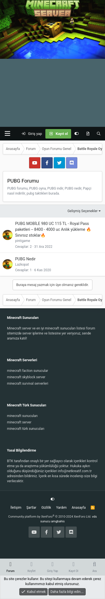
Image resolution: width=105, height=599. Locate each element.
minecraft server (19, 422)
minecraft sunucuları (22, 416)
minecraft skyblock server (26, 377)
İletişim (15, 508)
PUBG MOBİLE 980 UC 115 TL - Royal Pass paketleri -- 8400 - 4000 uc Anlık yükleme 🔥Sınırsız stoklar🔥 (53, 229)
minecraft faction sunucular (27, 371)
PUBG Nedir (25, 259)
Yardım (61, 508)
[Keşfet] (88, 133)
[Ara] (99, 133)
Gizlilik (46, 508)
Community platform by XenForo (49, 516)
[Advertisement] (52, 72)
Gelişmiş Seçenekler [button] (82, 211)
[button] (7, 133)
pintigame (22, 241)
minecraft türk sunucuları (25, 429)
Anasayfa (79, 508)
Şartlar (31, 508)
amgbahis (58, 521)
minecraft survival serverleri (27, 383)
